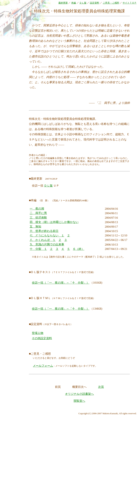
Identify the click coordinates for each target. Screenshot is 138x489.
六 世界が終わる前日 (44, 230)
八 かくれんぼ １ (43, 239)
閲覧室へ (79, 400)
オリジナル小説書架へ (79, 393)
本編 (73, 3)
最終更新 (63, 3)
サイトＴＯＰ (130, 3)
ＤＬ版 (82, 3)
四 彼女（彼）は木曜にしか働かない (54, 222)
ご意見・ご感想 (111, 3)
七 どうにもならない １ (47, 235)
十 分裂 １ (38, 248)
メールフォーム (43, 365)
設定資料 (94, 3)
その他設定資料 (42, 338)
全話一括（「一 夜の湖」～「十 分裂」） (60, 282)
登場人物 (37, 333)
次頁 (101, 386)
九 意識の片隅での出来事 (47, 244)
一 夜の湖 (37, 208)
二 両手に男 (38, 213)
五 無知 (35, 226)
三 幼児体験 (38, 217)
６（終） (78, 248)
